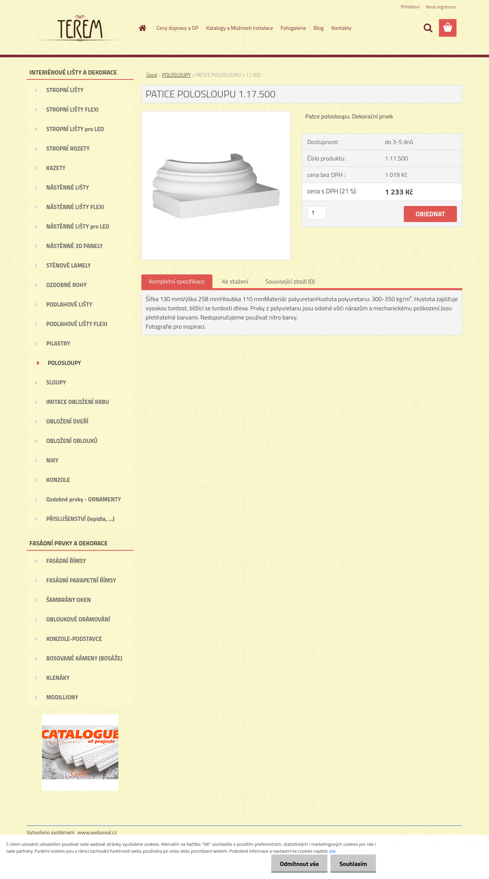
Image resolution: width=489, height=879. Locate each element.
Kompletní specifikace (177, 281)
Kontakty (341, 28)
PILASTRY (58, 343)
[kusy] (316, 212)
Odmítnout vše (297, 863)
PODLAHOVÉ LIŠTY (69, 304)
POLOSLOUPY (64, 362)
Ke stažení (235, 281)
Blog (319, 28)
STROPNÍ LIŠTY (65, 90)
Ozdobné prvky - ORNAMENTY (83, 499)
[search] (428, 28)
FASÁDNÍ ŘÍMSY (66, 560)
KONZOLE (58, 479)
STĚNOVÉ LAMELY (68, 265)
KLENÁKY (58, 677)
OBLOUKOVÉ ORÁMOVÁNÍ (78, 619)
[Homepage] (142, 28)
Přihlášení (410, 6)
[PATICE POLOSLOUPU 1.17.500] (216, 114)
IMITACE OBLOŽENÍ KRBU (77, 401)
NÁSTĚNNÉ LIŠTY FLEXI (75, 207)
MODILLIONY (62, 697)
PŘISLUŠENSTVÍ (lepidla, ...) (80, 518)
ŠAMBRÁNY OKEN (68, 599)
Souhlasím (352, 863)
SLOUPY (56, 382)
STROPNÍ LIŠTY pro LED (75, 129)
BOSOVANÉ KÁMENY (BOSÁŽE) (84, 658)
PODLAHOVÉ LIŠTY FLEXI (76, 323)
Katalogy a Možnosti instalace (239, 28)
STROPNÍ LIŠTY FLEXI (72, 109)
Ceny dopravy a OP (178, 28)
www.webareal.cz (97, 832)
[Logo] (79, 28)
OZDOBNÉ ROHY (66, 285)
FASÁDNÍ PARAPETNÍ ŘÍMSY (81, 580)
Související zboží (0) (290, 281)
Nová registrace (441, 6)
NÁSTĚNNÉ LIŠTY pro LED (77, 226)
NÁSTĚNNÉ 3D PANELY (74, 246)
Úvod (151, 75)
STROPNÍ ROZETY (68, 148)
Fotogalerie (293, 28)
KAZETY (55, 168)
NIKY (52, 460)
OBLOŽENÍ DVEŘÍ (67, 421)
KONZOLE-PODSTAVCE (74, 638)
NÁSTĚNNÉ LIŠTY (67, 187)
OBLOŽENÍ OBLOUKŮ (71, 440)
